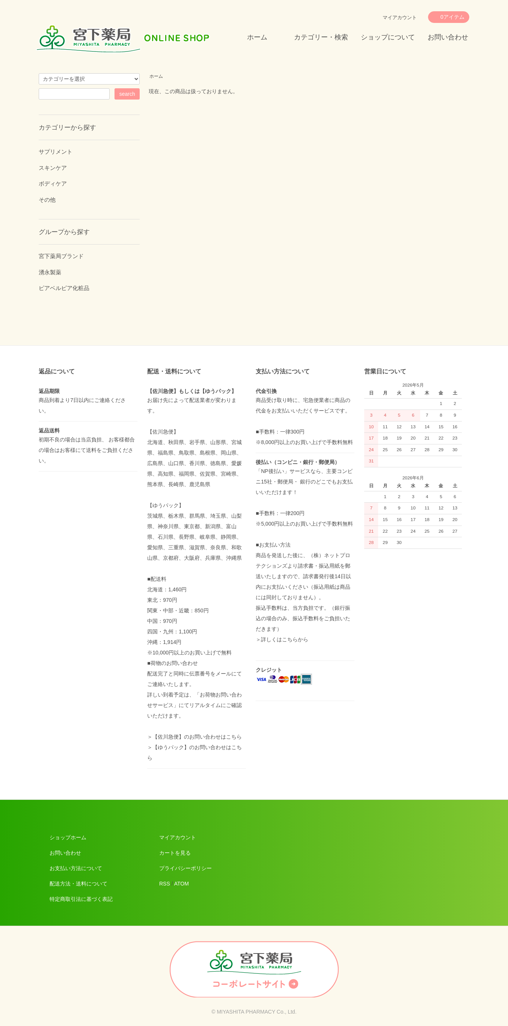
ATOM (181, 884)
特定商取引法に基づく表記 (81, 899)
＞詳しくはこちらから (282, 639)
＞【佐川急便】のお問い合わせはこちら (194, 737)
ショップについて (388, 37)
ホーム (257, 37)
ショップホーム (68, 837)
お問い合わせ (448, 37)
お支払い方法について (76, 868)
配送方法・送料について (78, 884)
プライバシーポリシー (185, 868)
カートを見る (175, 853)
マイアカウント (400, 17)
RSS (164, 884)
